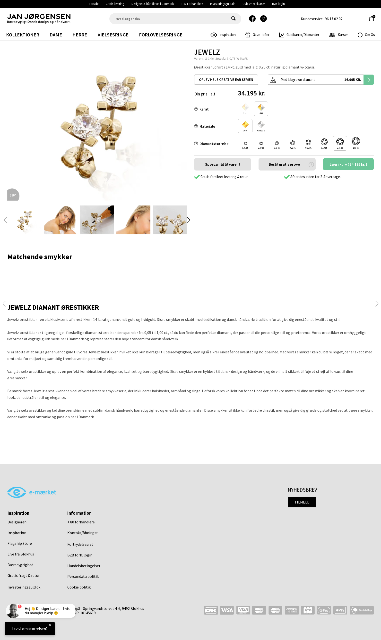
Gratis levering (115, 4)
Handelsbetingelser (83, 565)
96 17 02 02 (334, 18)
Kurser (338, 34)
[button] (188, 220)
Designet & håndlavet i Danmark (152, 4)
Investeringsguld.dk (222, 4)
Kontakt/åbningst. (83, 532)
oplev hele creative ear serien (226, 79)
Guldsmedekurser (253, 4)
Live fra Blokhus (21, 554)
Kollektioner (22, 35)
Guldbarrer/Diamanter (299, 34)
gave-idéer (257, 34)
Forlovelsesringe (160, 35)
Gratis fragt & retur (24, 575)
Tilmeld (302, 502)
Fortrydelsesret (80, 544)
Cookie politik (79, 587)
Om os (366, 34)
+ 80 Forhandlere (192, 4)
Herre (79, 35)
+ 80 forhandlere (81, 522)
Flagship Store (20, 543)
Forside (93, 4)
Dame (56, 35)
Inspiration (17, 532)
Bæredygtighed (20, 564)
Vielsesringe (113, 35)
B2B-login (278, 4)
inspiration (223, 34)
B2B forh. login (79, 555)
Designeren (17, 522)
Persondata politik (83, 576)
